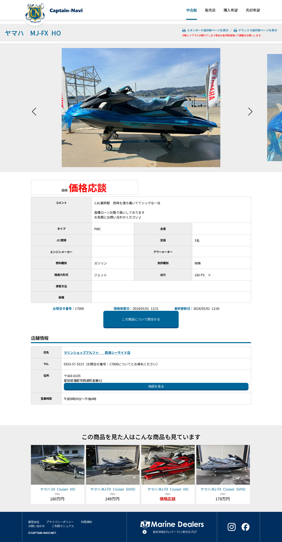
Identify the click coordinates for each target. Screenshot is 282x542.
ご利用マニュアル (63, 526)
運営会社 (33, 522)
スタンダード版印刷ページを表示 (205, 30)
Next (250, 107)
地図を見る (156, 386)
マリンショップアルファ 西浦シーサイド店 (97, 352)
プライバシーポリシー (60, 522)
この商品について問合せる (141, 319)
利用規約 (86, 522)
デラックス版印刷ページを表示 (255, 30)
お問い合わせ (36, 526)
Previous (34, 107)
